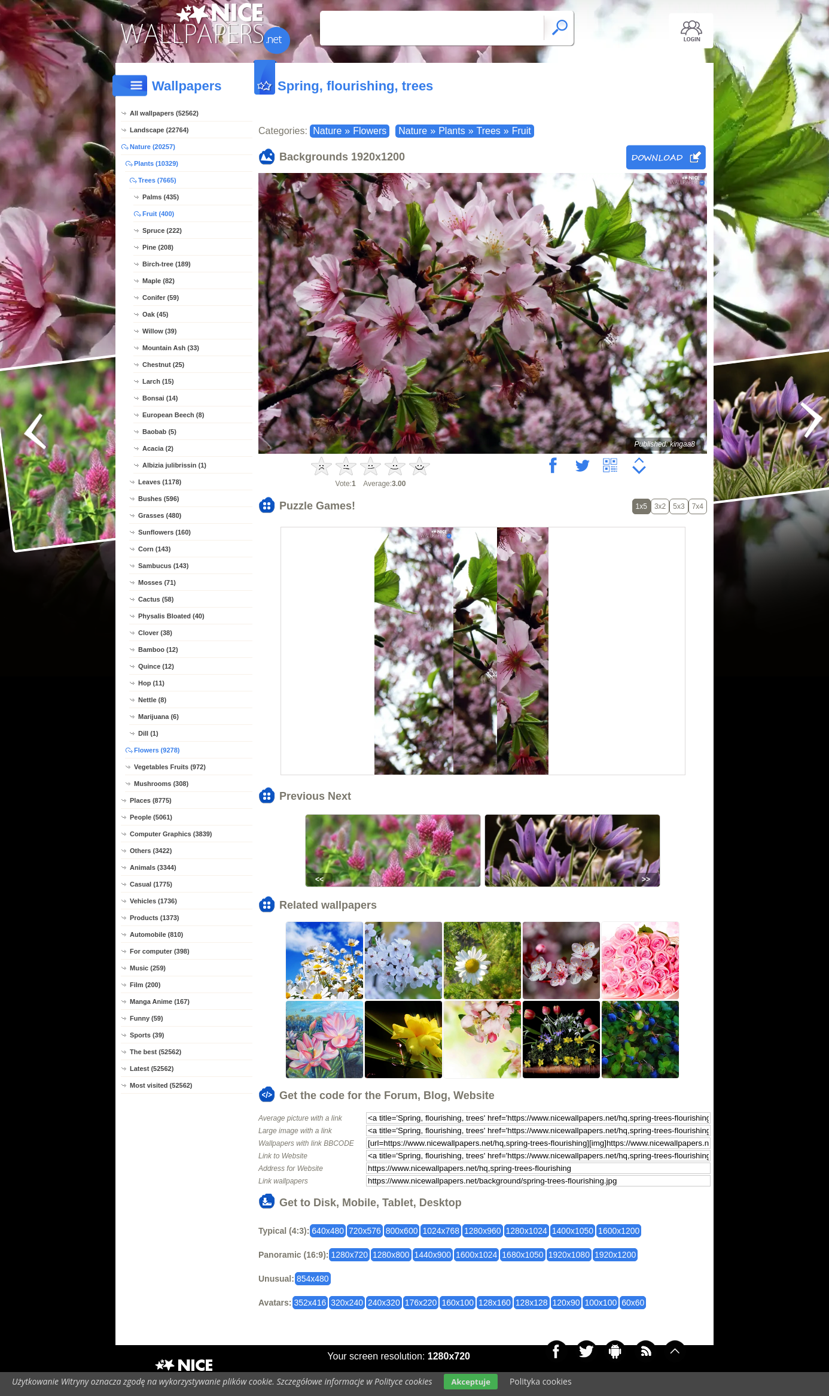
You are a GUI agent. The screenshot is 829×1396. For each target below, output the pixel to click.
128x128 (532, 1302)
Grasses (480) (159, 515)
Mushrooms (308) (161, 783)
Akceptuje (470, 1381)
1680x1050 (522, 1255)
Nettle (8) (152, 699)
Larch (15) (158, 381)
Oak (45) (155, 314)
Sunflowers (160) (164, 532)
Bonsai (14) (160, 398)
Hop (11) (151, 683)
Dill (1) (148, 733)
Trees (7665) (157, 180)
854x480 (313, 1278)
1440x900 (433, 1255)
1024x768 (440, 1231)
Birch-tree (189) (166, 264)
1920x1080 (569, 1255)
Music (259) (148, 968)
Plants (451, 131)
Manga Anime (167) (160, 1001)
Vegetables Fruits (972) (170, 766)
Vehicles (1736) (153, 901)
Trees (489, 131)
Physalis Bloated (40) (171, 616)
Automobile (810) (156, 934)
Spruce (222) (162, 230)
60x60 (632, 1302)
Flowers (369, 131)
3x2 (660, 506)
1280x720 (349, 1255)
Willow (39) (159, 331)
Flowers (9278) (156, 750)
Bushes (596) (158, 498)
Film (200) (145, 984)
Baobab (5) (159, 431)
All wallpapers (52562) (164, 113)
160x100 (457, 1302)
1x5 (641, 506)
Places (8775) (151, 800)
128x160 (494, 1302)
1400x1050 (572, 1231)
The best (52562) (155, 1051)
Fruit (521, 131)
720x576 (365, 1231)
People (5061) (151, 817)
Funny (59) (146, 1018)
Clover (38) (155, 632)
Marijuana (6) (158, 716)
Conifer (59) (160, 297)
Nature (327, 131)
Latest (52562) (151, 1068)
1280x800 (391, 1255)
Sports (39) (147, 1035)
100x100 (600, 1302)
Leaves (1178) (159, 481)
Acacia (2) (157, 448)
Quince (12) (156, 666)
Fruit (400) (158, 213)
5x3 (678, 506)
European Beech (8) (173, 414)
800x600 (402, 1231)
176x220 (421, 1302)
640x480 (328, 1231)
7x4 (697, 506)
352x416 (310, 1302)
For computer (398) (160, 951)
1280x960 (482, 1231)
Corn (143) (154, 549)
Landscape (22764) (159, 129)
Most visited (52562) (161, 1085)
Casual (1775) (151, 884)
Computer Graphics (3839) (171, 833)
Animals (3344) (153, 867)
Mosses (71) (157, 582)
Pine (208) (157, 247)
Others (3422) (151, 850)
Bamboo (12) (158, 649)
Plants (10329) (156, 163)
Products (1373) (154, 917)
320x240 (347, 1302)
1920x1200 (615, 1255)
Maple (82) (158, 280)
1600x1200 (618, 1231)
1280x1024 (526, 1231)
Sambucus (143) (163, 565)
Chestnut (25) (163, 364)
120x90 (566, 1302)
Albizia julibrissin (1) (174, 465)
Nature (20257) (152, 146)
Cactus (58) (155, 599)
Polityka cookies (541, 1381)
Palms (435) (160, 197)
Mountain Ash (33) (170, 347)
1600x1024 (476, 1255)
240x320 (384, 1302)
